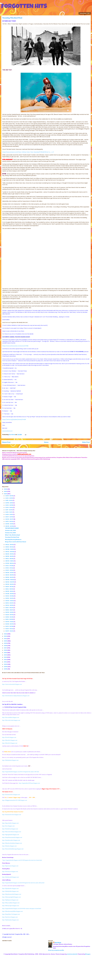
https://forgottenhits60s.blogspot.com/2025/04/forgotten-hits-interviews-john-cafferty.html (23, 882)
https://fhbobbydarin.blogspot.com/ (10, 760)
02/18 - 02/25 (9, 617)
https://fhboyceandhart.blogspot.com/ (11, 902)
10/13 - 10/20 (9, 521)
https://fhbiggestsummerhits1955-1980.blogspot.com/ (14, 800)
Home (46, 442)
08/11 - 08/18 (9, 558)
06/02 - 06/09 (9, 582)
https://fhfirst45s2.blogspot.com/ (9, 740)
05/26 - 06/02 (9, 584)
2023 (5, 634)
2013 (5, 657)
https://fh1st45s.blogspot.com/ (9, 737)
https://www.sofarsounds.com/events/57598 (15, 346)
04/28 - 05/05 (9, 593)
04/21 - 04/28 (9, 596)
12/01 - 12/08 (9, 505)
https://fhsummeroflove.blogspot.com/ (11, 794)
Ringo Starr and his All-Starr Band (15, 542)
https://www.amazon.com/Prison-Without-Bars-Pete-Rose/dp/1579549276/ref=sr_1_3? (28, 152)
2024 (5, 493)
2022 (5, 636)
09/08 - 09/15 (9, 549)
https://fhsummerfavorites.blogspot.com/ (11, 814)
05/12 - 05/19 (9, 589)
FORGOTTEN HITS (24, 7)
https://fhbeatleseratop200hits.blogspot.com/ (12, 911)
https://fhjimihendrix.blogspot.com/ (10, 888)
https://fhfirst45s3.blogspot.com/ (9, 743)
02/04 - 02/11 (9, 621)
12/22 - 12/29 (9, 498)
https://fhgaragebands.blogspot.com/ (10, 834)
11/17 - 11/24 (9, 510)
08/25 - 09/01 (9, 554)
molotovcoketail (72, 954)
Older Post (86, 442)
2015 (5, 652)
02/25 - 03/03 (9, 614)
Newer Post (6, 442)
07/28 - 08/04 (9, 563)
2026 (5, 489)
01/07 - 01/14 (9, 631)
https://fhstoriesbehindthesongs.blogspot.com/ (13, 848)
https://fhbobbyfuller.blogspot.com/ (10, 891)
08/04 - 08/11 (9, 561)
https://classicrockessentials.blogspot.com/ (12, 684)
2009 (5, 666)
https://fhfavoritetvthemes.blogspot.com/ (11, 831)
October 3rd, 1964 (10, 532)
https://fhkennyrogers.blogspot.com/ (10, 905)
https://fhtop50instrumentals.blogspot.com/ (12, 837)
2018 (5, 645)
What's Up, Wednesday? (12, 535)
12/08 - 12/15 (9, 503)
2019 (5, 643)
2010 (5, 664)
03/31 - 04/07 (9, 603)
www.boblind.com (7, 431)
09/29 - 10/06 (9, 526)
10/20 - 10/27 (9, 519)
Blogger (87, 954)
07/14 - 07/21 (9, 568)
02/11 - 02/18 (9, 619)
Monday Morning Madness (13, 539)
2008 (5, 669)
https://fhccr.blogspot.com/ (8, 826)
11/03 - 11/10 (9, 514)
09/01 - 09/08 (9, 551)
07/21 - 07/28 (9, 565)
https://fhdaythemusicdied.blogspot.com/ (11, 894)
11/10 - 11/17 (8, 512)
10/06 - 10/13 (9, 524)
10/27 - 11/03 (9, 517)
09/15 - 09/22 (9, 547)
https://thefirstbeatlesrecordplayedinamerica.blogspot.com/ (16, 695)
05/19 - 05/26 (9, 586)
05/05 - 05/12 (9, 591)
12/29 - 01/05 (9, 496)
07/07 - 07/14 (9, 570)
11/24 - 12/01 (9, 507)
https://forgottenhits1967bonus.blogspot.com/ (29, 783)
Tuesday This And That (12, 537)
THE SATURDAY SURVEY (12, 528)
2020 (5, 641)
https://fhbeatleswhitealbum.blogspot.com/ (12, 843)
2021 (5, 638)
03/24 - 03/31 (9, 605)
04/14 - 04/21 (9, 598)
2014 (5, 655)
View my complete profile (56, 950)
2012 (5, 659)
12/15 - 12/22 (9, 500)
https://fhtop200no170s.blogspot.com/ (11, 914)
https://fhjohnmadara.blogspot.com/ (10, 920)
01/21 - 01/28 (9, 626)
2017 (5, 648)
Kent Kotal (58, 942)
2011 (5, 662)
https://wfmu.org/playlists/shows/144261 (14, 419)
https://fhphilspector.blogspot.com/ (10, 900)
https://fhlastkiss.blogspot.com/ (9, 846)
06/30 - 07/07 (9, 572)
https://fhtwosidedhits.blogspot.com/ (10, 717)
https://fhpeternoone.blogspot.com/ (10, 865)
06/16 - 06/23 (9, 577)
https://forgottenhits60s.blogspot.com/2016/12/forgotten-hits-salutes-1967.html (20, 771)
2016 (5, 650)
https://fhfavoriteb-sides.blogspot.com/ (11, 720)
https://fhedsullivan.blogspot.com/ (10, 828)
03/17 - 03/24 (9, 607)
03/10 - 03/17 (9, 610)
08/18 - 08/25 (9, 556)
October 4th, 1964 (10, 530)
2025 (5, 491)
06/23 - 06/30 (9, 575)
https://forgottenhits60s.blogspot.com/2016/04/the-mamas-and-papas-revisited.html (21, 908)
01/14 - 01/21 (9, 628)
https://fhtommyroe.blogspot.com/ (10, 871)
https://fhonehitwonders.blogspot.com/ (11, 840)
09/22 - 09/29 (9, 544)
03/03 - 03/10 (9, 612)
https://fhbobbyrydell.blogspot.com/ (10, 877)
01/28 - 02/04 (9, 624)
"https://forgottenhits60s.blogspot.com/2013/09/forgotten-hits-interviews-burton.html (22, 860)
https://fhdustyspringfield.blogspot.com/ (11, 897)
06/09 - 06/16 (9, 579)
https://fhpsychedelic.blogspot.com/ (10, 823)
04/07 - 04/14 (9, 600)
